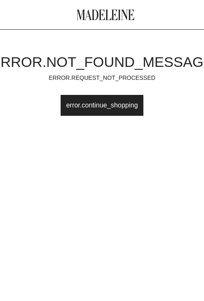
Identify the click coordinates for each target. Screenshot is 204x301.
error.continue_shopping (102, 105)
